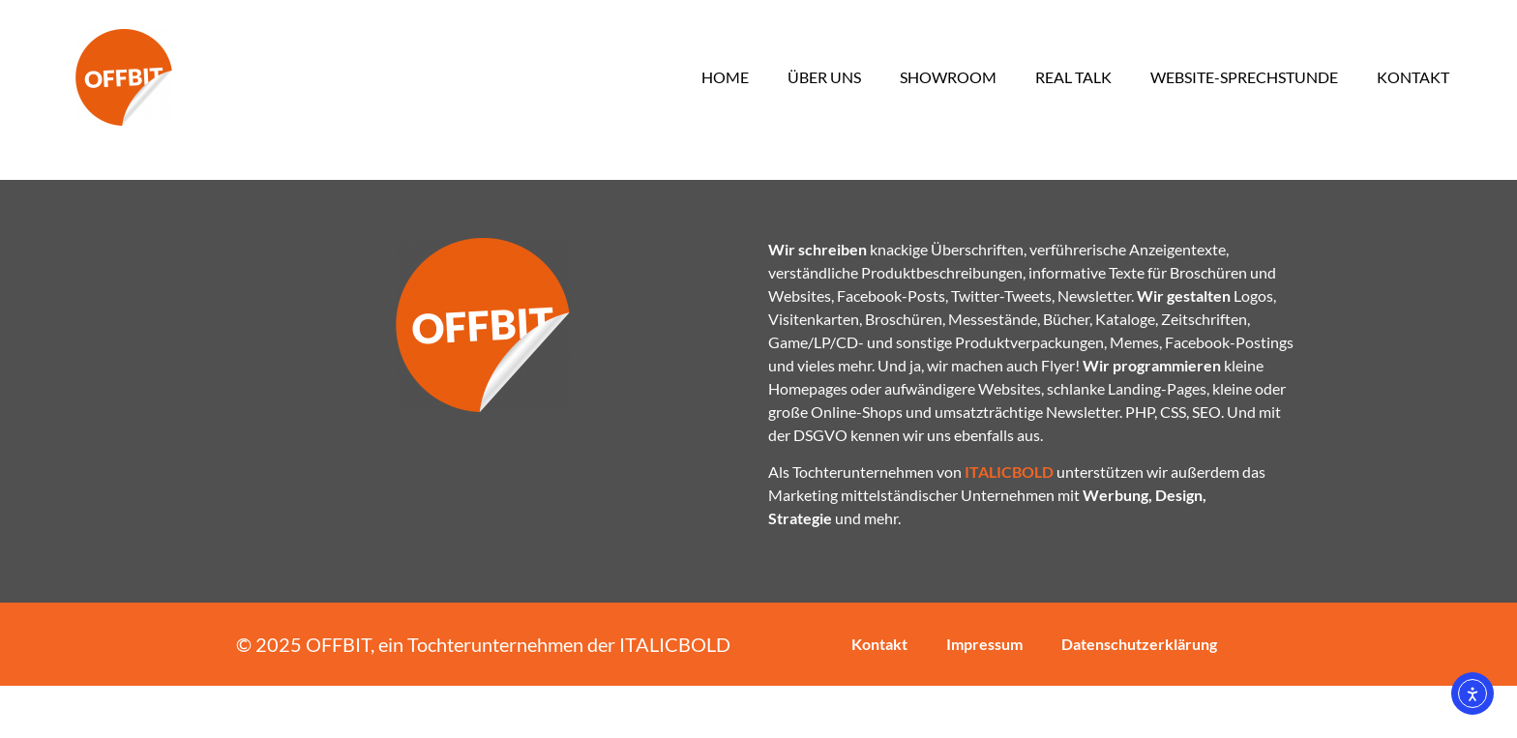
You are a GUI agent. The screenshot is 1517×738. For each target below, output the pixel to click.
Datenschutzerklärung (1139, 696)
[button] (42, 695)
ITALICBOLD (674, 696)
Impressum (984, 696)
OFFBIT (338, 696)
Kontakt (1413, 77)
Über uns (824, 77)
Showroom (948, 77)
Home (725, 77)
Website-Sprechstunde (1244, 77)
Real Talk (1073, 77)
